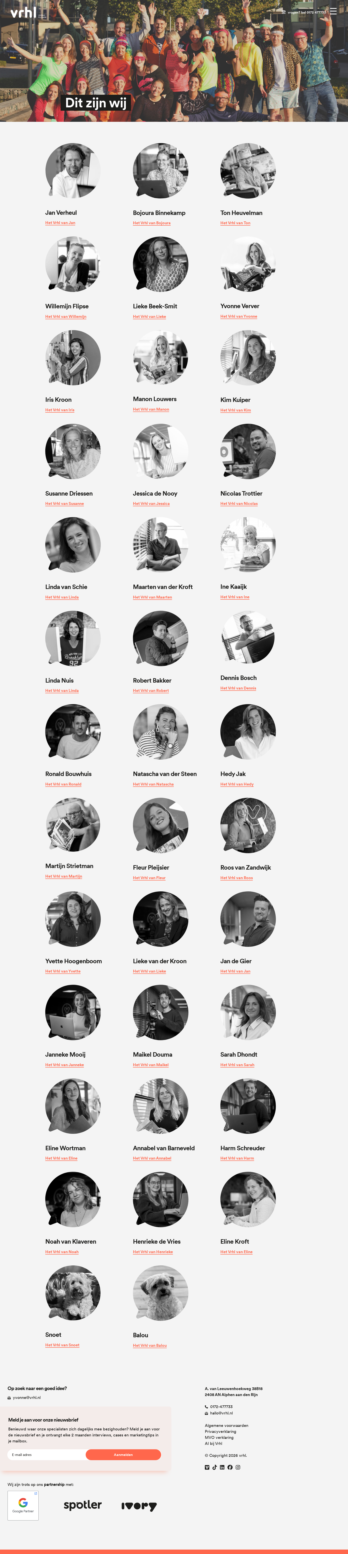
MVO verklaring (219, 1437)
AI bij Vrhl (213, 1443)
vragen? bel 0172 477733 (307, 12)
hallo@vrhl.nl (219, 1413)
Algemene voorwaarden (226, 1425)
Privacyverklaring (220, 1431)
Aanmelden (123, 1455)
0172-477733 (219, 1406)
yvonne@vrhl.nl (24, 1397)
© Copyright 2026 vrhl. (226, 1455)
